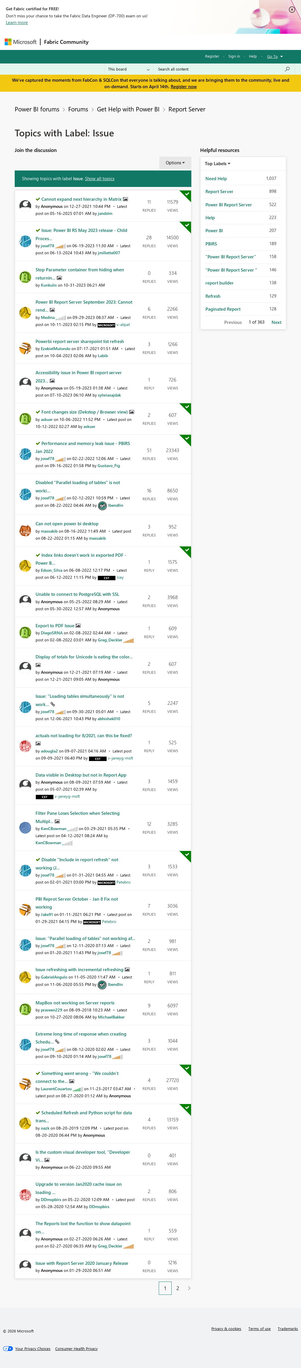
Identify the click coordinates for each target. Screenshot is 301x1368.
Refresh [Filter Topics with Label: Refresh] (212, 296)
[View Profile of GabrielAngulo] (54, 976)
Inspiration (128, 41)
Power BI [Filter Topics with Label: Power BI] (214, 230)
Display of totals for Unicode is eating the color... (84, 657)
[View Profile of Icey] (120, 577)
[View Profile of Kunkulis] (49, 284)
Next (276, 322)
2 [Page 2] (177, 1288)
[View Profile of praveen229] (51, 1009)
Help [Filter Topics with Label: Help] (210, 217)
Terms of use (259, 1328)
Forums (102, 41)
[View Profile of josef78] (47, 245)
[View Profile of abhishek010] (109, 718)
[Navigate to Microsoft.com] (20, 42)
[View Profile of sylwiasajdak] (109, 394)
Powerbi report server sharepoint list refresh (80, 341)
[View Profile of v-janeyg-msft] (120, 757)
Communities (178, 41)
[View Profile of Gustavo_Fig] (109, 465)
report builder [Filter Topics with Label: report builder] (219, 283)
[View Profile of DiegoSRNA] (52, 632)
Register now (184, 86)
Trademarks (288, 1328)
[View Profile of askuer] (47, 419)
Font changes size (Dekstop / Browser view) (85, 412)
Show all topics (99, 178)
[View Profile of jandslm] (105, 213)
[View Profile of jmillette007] (109, 252)
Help (253, 55)
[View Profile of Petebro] (123, 881)
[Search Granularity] (129, 69)
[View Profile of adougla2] (49, 750)
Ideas (151, 41)
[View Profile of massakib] (49, 531)
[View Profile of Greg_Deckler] (110, 639)
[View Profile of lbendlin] (115, 505)
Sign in (234, 55)
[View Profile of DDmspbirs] (51, 1199)
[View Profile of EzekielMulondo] (55, 348)
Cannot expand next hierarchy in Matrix (82, 199)
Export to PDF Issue (56, 625)
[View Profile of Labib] (103, 355)
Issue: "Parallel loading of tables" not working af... (85, 938)
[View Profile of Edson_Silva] (51, 570)
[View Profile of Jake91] (47, 914)
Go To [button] (272, 56)
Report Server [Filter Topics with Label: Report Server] (219, 191)
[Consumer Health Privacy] (76, 1348)
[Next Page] (187, 1288)
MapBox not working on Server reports (75, 1003)
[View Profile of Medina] (48, 317)
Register (212, 55)
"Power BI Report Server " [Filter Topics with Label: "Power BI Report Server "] (231, 270)
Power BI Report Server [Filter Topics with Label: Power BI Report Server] (228, 205)
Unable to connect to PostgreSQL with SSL (77, 594)
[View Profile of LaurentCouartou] (56, 1088)
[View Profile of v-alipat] (123, 324)
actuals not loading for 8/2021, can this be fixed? (84, 735)
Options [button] (173, 162)
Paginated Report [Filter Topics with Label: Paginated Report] (222, 309)
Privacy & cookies (226, 1328)
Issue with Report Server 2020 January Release (82, 1263)
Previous (233, 322)
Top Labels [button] (216, 163)
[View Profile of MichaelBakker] (111, 1016)
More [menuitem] (224, 41)
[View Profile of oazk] (45, 1127)
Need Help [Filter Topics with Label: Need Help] (216, 178)
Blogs (204, 41)
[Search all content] (224, 69)
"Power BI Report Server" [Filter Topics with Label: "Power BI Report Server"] (230, 257)
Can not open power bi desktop (67, 523)
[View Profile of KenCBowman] (53, 828)
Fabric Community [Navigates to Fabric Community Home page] (66, 41)
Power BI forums (37, 109)
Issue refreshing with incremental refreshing (80, 969)
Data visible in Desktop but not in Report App (81, 775)
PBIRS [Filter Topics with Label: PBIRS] (211, 244)
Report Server (186, 109)
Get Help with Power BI (128, 109)
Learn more (17, 22)
